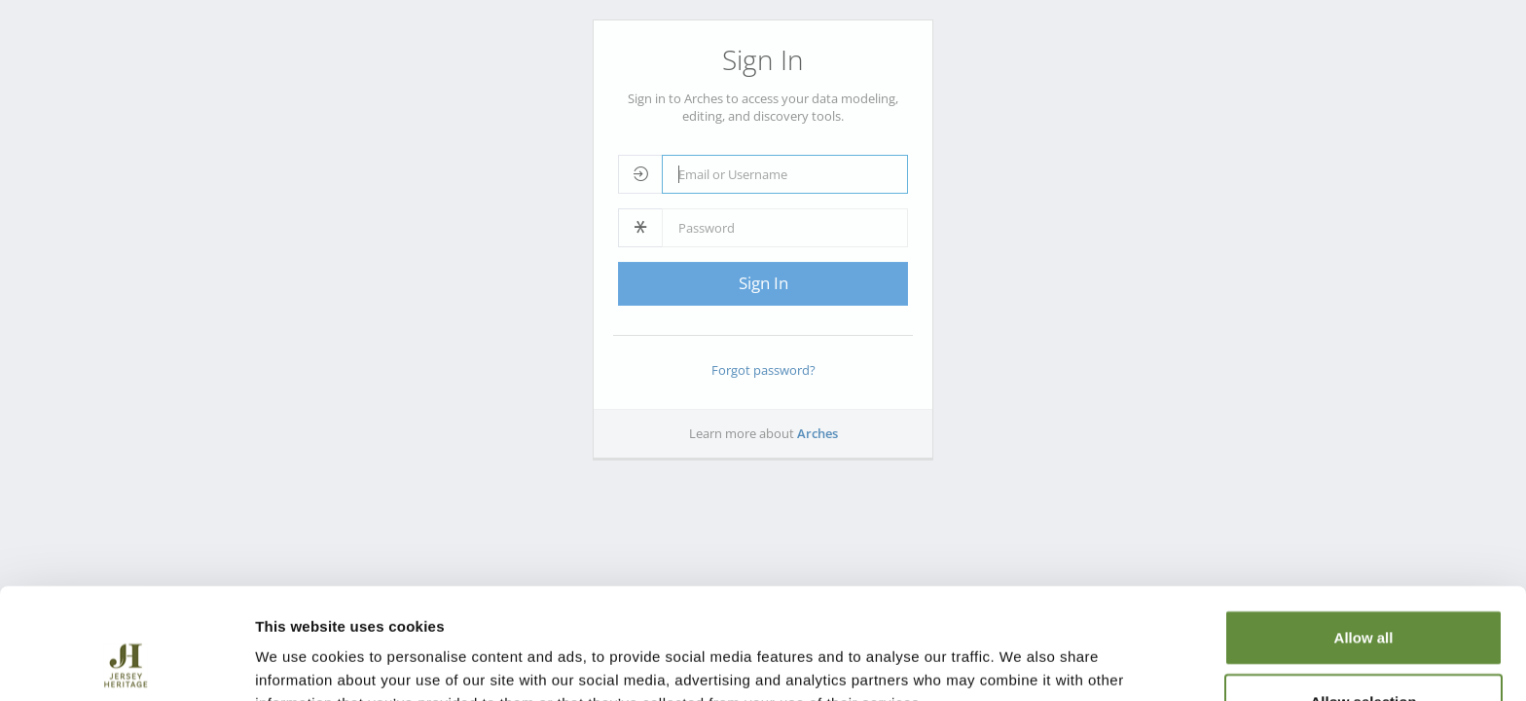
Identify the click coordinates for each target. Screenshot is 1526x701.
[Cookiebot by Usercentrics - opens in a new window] (126, 663)
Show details (1021, 662)
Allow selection (1363, 597)
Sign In (763, 283)
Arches (817, 433)
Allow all (1364, 533)
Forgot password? (763, 370)
